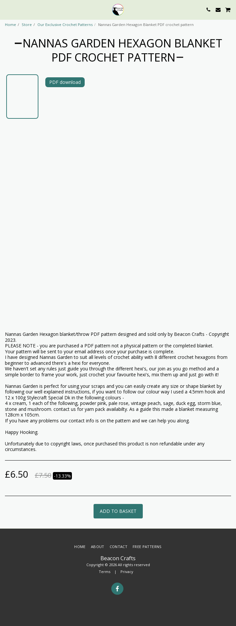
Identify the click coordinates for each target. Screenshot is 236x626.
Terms (104, 571)
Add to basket (118, 511)
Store (27, 24)
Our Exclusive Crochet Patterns (65, 24)
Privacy (126, 571)
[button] (7, 9)
